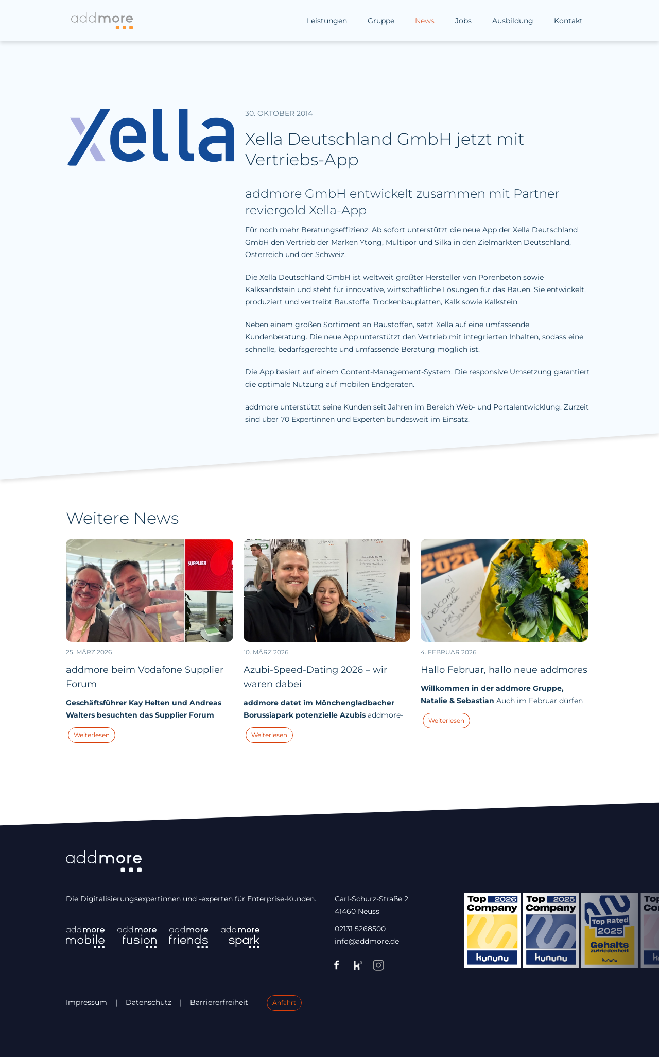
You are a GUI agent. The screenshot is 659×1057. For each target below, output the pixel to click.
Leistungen (327, 20)
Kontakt (568, 20)
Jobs (463, 20)
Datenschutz (148, 1002)
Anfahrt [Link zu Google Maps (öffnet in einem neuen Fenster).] (284, 1003)
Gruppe (381, 20)
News (425, 20)
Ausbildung (512, 20)
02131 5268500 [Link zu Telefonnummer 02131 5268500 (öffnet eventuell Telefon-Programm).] (360, 928)
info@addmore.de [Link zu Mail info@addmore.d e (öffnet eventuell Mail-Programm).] (367, 941)
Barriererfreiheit (219, 1002)
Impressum (86, 1002)
